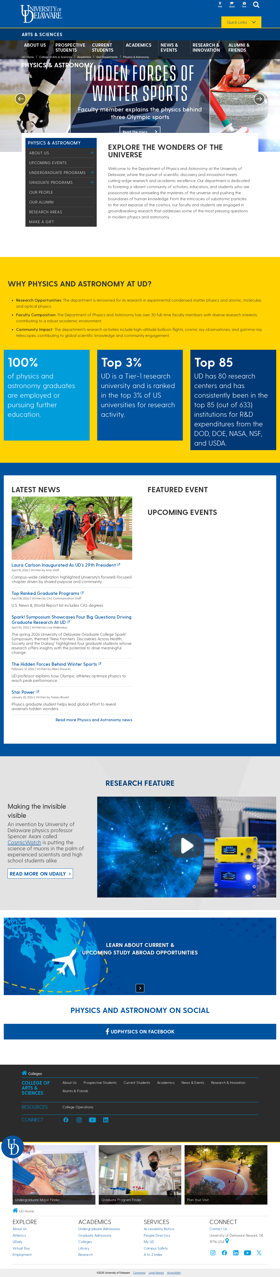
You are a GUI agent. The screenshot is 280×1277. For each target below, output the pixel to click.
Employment (22, 1254)
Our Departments (107, 57)
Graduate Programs (51, 182)
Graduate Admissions (94, 1235)
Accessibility (174, 1272)
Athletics (19, 1235)
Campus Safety (156, 1248)
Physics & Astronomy (136, 57)
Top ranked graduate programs (45, 593)
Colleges (85, 1241)
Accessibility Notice (159, 1229)
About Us (35, 44)
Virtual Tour (21, 1248)
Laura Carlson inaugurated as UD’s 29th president (64, 564)
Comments (139, 1272)
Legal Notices (156, 1272)
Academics (138, 44)
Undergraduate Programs (57, 172)
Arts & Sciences (42, 34)
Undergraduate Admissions (99, 1229)
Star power (23, 691)
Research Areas (45, 212)
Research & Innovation (206, 47)
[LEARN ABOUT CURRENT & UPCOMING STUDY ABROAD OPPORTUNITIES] (140, 957)
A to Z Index (153, 1254)
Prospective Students (70, 47)
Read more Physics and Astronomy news (94, 719)
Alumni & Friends (239, 47)
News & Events (169, 47)
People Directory (157, 1235)
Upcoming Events (48, 162)
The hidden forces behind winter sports (54, 663)
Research (85, 1254)
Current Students (102, 47)
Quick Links (237, 22)
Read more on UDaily (38, 873)
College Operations (77, 1107)
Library (83, 1248)
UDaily (17, 1241)
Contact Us (218, 1229)
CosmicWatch (24, 842)
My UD (149, 1241)
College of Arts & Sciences (55, 57)
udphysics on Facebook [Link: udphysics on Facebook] (140, 1031)
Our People (41, 192)
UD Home (28, 57)
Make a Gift (41, 221)
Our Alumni (41, 202)
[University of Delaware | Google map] (227, 1241)
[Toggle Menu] (92, 153)
